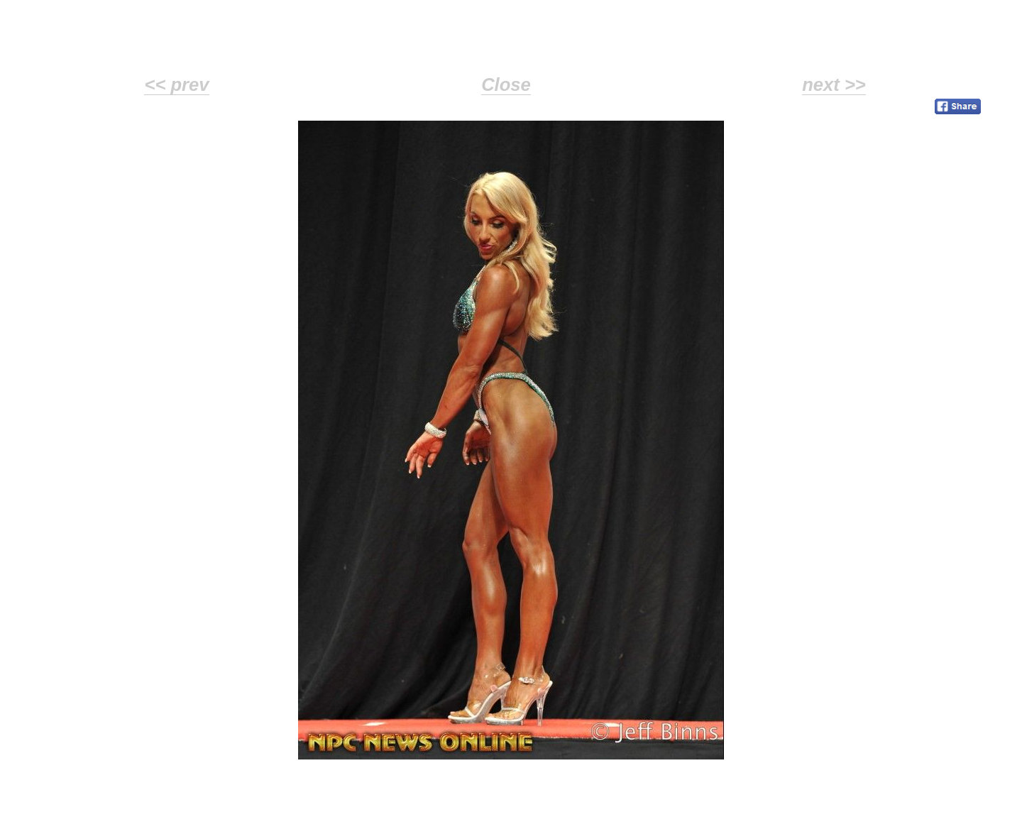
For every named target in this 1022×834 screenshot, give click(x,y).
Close (506, 84)
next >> (834, 84)
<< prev (176, 84)
